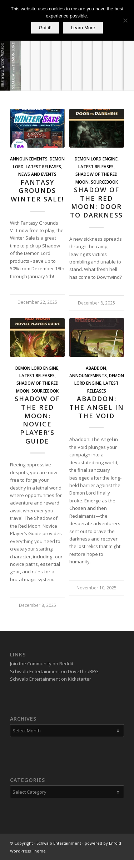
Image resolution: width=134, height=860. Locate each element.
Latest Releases (43, 166)
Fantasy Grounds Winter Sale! (37, 190)
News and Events (37, 174)
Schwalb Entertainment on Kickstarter (50, 679)
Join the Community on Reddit (41, 663)
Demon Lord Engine (96, 159)
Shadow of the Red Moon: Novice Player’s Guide (37, 419)
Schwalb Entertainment (58, 843)
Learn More (83, 27)
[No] (125, 20)
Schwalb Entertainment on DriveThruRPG (54, 671)
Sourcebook (104, 182)
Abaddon (96, 368)
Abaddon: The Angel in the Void (96, 407)
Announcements (29, 159)
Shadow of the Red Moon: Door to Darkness (96, 202)
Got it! (45, 27)
